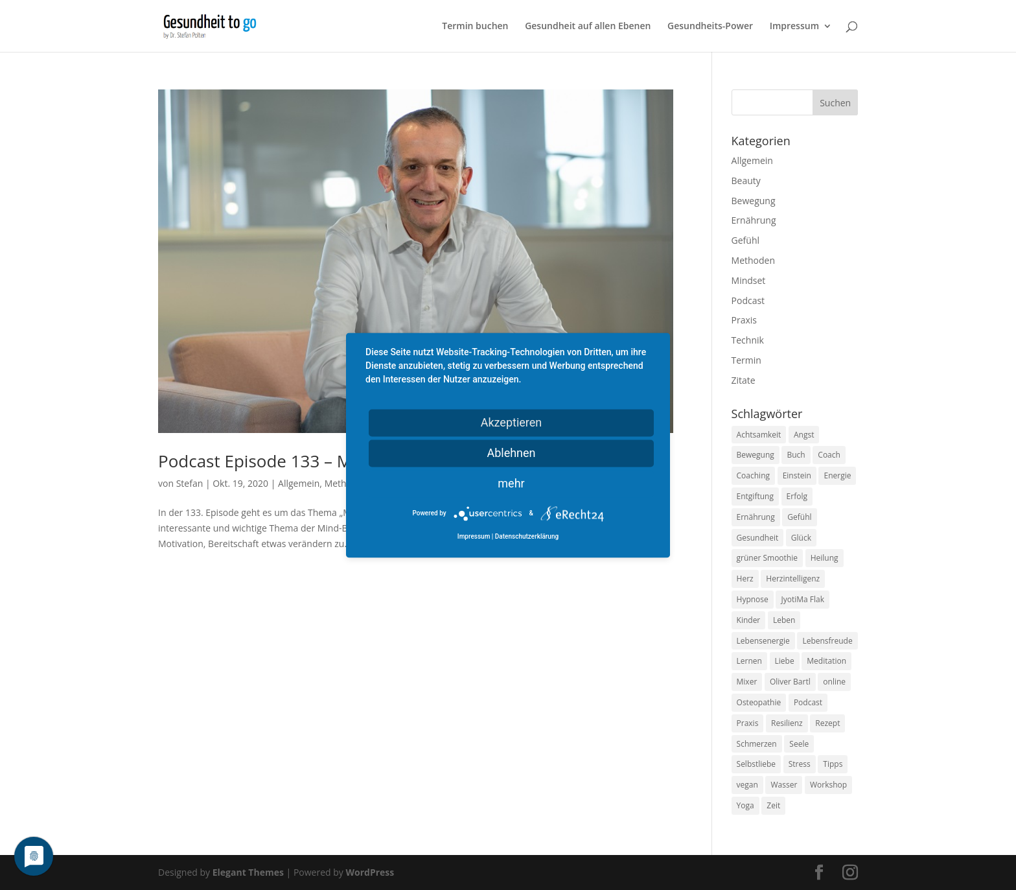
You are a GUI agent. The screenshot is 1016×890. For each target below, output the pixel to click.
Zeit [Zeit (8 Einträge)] (773, 805)
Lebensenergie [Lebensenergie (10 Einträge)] (763, 640)
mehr (511, 483)
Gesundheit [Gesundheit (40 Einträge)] (758, 537)
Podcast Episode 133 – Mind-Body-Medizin (323, 461)
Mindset (749, 280)
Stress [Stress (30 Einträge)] (800, 763)
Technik (748, 340)
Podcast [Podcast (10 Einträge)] (808, 702)
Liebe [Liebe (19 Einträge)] (784, 660)
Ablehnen (511, 453)
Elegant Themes (248, 872)
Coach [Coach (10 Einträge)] (829, 454)
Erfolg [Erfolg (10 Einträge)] (797, 496)
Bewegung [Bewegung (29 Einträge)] (755, 454)
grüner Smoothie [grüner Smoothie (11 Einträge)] (767, 557)
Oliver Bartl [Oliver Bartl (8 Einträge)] (790, 681)
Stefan (189, 483)
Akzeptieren (511, 422)
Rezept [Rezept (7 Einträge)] (827, 723)
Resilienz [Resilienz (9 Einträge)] (787, 723)
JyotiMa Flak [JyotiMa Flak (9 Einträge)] (802, 599)
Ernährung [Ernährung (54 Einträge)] (756, 516)
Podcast (748, 300)
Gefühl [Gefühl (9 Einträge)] (799, 516)
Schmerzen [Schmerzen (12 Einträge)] (757, 743)
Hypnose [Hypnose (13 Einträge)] (752, 599)
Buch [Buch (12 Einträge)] (796, 454)
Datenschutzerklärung (527, 536)
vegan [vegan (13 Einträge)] (747, 784)
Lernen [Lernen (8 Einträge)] (749, 660)
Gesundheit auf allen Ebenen (588, 26)
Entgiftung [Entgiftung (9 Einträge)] (755, 496)
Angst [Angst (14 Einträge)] (804, 434)
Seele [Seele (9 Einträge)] (799, 743)
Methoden (753, 260)
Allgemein (298, 483)
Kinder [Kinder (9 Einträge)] (749, 620)
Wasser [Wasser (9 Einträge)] (783, 784)
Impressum (794, 26)
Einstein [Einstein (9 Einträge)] (797, 475)
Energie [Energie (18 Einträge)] (837, 475)
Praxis (744, 320)
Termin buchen (475, 26)
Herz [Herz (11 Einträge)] (745, 578)
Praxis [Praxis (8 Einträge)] (748, 723)
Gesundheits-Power (710, 26)
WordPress (369, 872)
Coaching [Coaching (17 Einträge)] (753, 475)
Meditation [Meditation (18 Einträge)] (826, 660)
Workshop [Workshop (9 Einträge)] (828, 784)
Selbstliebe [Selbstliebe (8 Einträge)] (756, 763)
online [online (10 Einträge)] (834, 681)
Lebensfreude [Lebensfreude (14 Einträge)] (827, 640)
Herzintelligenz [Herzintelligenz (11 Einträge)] (793, 578)
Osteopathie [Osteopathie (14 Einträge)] (759, 702)
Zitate (744, 380)
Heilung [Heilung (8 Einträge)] (824, 557)
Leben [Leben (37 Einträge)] (784, 620)
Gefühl (745, 240)
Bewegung (754, 200)
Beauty (746, 180)
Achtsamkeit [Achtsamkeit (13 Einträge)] (759, 434)
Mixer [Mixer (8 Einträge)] (747, 681)
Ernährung (754, 220)
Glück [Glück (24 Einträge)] (801, 537)
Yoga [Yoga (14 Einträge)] (745, 805)
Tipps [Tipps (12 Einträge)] (832, 763)
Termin (746, 360)
